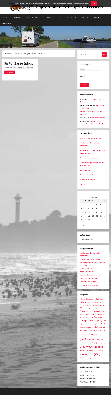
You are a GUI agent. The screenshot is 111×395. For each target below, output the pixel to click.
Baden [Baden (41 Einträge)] (93, 299)
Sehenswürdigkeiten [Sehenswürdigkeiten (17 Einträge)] (87, 327)
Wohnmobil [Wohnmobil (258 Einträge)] (90, 354)
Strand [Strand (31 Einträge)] (90, 339)
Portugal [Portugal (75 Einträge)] (86, 320)
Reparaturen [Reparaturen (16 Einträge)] (84, 324)
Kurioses (50, 17)
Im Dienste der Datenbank (89, 285)
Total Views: (84, 382)
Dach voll (83, 184)
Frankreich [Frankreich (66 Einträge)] (86, 311)
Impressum (6, 23)
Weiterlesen (9, 72)
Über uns (17, 17)
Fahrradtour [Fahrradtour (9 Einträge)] (86, 308)
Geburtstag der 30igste (88, 282)
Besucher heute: (86, 375)
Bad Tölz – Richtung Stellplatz (18, 63)
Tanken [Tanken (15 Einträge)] (83, 343)
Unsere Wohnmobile (34, 17)
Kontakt (97, 17)
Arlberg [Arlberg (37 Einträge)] (84, 299)
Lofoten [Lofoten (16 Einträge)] (88, 314)
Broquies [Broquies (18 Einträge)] (87, 302)
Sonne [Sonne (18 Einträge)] (92, 330)
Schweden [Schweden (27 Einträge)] (101, 324)
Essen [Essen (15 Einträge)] (91, 305)
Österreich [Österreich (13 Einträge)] (87, 358)
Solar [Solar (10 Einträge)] (86, 330)
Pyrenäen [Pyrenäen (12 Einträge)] (95, 321)
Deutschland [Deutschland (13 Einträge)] (96, 302)
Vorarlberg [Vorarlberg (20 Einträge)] (92, 350)
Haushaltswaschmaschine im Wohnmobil (90, 144)
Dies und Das (72, 17)
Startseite (6, 17)
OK (94, 3)
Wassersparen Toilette (87, 175)
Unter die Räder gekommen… (90, 275)
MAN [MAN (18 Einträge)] (95, 314)
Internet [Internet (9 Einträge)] (103, 311)
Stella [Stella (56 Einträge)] (84, 335)
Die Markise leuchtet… (98, 118)
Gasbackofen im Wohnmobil (89, 158)
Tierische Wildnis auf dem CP (90, 259)
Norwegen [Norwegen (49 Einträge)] (89, 317)
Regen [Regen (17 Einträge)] (103, 321)
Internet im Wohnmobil (87, 180)
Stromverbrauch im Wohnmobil (90, 138)
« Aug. (82, 225)
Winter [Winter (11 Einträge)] (100, 350)
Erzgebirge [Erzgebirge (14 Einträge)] (84, 305)
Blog (59, 17)
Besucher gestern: (86, 379)
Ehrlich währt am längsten (89, 278)
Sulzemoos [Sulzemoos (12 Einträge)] (99, 339)
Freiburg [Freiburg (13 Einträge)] (97, 311)
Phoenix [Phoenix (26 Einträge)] (99, 317)
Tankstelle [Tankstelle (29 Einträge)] (92, 343)
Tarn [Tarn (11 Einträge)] (99, 343)
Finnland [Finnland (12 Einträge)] (93, 308)
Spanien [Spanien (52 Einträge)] (101, 330)
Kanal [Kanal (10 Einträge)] (82, 314)
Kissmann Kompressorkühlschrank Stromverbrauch (92, 164)
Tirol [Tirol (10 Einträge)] (104, 343)
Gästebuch (86, 17)
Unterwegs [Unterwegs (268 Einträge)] (90, 346)
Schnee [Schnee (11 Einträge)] (93, 324)
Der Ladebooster (85, 170)
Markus (30, 67)
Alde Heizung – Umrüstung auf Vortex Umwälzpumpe (93, 152)
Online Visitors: (85, 372)
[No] (109, 3)
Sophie (82, 111)
